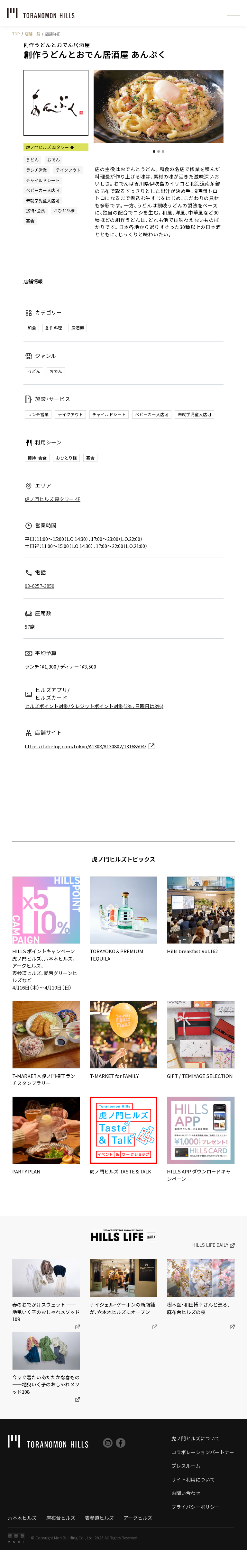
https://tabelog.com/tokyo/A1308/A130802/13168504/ (85, 746)
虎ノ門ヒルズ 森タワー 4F (52, 499)
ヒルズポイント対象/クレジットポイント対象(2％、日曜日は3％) (94, 706)
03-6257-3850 (39, 585)
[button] (233, 13)
